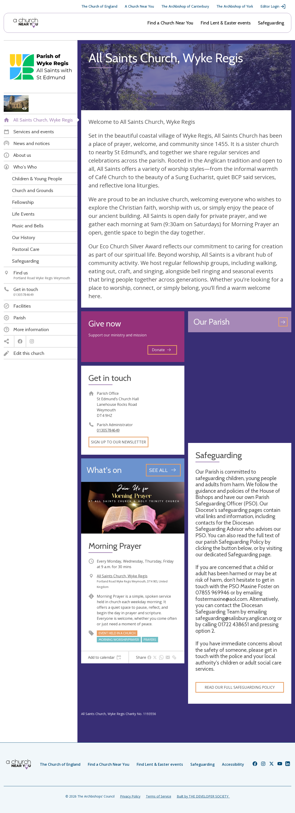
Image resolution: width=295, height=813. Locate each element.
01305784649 (108, 430)
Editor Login (273, 6)
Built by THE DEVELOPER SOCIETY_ (203, 796)
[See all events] (163, 470)
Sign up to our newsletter (118, 442)
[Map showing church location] (239, 387)
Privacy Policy (130, 796)
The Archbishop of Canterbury (185, 6)
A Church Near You (139, 6)
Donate (161, 349)
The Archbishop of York (234, 6)
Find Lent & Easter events (226, 23)
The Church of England (99, 6)
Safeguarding (271, 23)
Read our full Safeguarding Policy (240, 687)
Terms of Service (158, 796)
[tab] (104, 657)
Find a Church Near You (170, 23)
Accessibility (233, 764)
